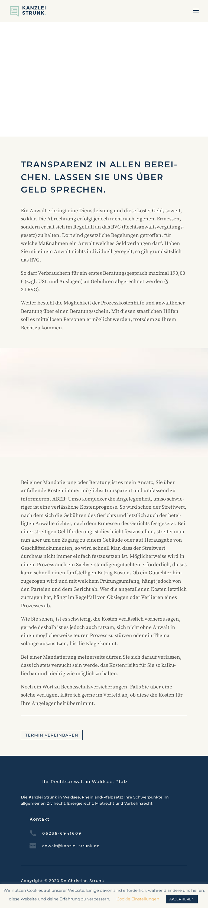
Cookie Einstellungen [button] (137, 899)
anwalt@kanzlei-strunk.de (71, 845)
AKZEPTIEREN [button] (181, 899)
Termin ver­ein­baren (51, 735)
